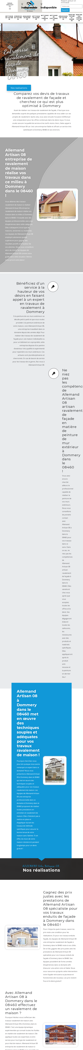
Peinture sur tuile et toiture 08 (79, 17)
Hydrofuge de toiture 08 (18, 17)
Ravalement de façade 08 (27, 17)
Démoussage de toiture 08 (63, 17)
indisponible (29, 6)
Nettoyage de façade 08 (36, 17)
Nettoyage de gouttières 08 (54, 18)
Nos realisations (19, 88)
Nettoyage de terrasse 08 (45, 18)
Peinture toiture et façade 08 (72, 17)
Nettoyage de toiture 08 (9, 17)
